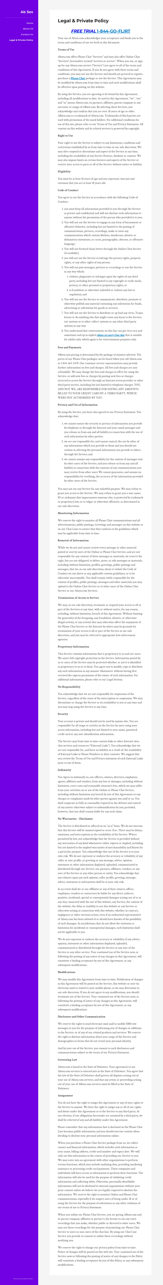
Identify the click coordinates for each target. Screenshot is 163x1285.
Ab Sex (27, 12)
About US (28, 28)
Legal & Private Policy (21, 40)
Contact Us (27, 34)
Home (30, 23)
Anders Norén (27, 1279)
